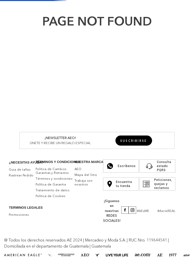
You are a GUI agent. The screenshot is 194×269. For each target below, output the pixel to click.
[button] (133, 141)
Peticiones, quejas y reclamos (157, 184)
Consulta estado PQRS (157, 166)
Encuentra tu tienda (119, 184)
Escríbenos (120, 166)
